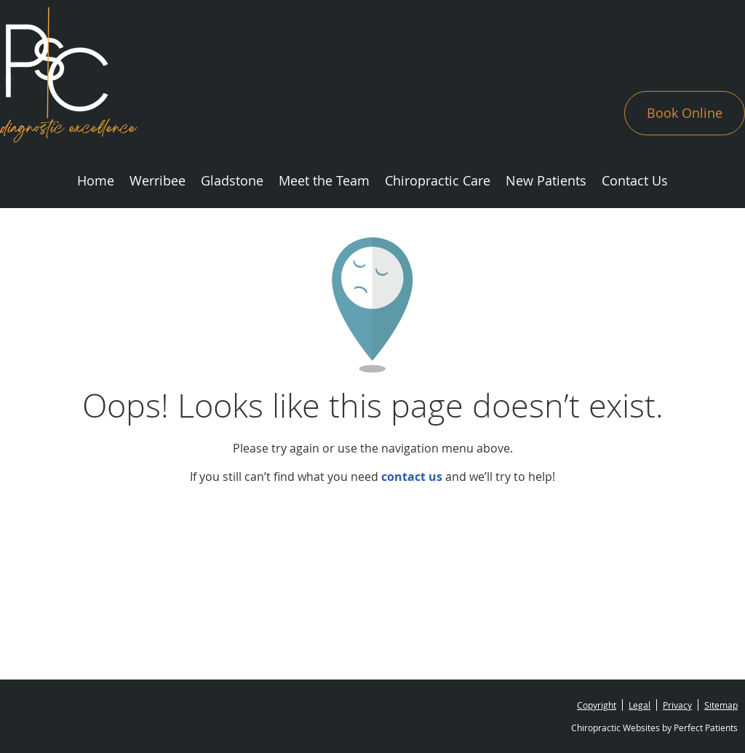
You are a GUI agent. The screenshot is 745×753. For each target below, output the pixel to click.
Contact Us (635, 180)
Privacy (677, 705)
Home (95, 180)
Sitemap (721, 705)
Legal (639, 705)
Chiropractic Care (437, 180)
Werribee (158, 180)
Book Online (684, 112)
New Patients (546, 180)
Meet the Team (324, 180)
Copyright (596, 705)
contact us (411, 477)
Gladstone (232, 180)
